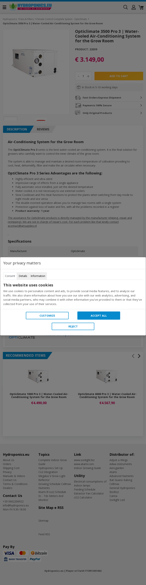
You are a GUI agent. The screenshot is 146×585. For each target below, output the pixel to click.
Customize (47, 315)
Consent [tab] (10, 276)
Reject (73, 326)
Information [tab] (38, 276)
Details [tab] (23, 276)
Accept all (99, 315)
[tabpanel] (73, 294)
